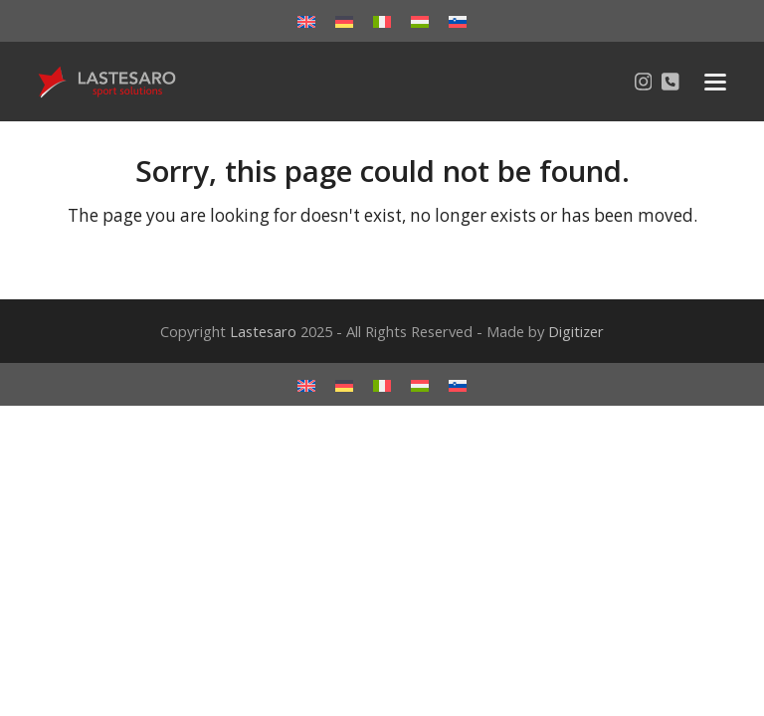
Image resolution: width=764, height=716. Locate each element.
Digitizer (576, 331)
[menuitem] (306, 21)
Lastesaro (263, 331)
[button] (715, 82)
